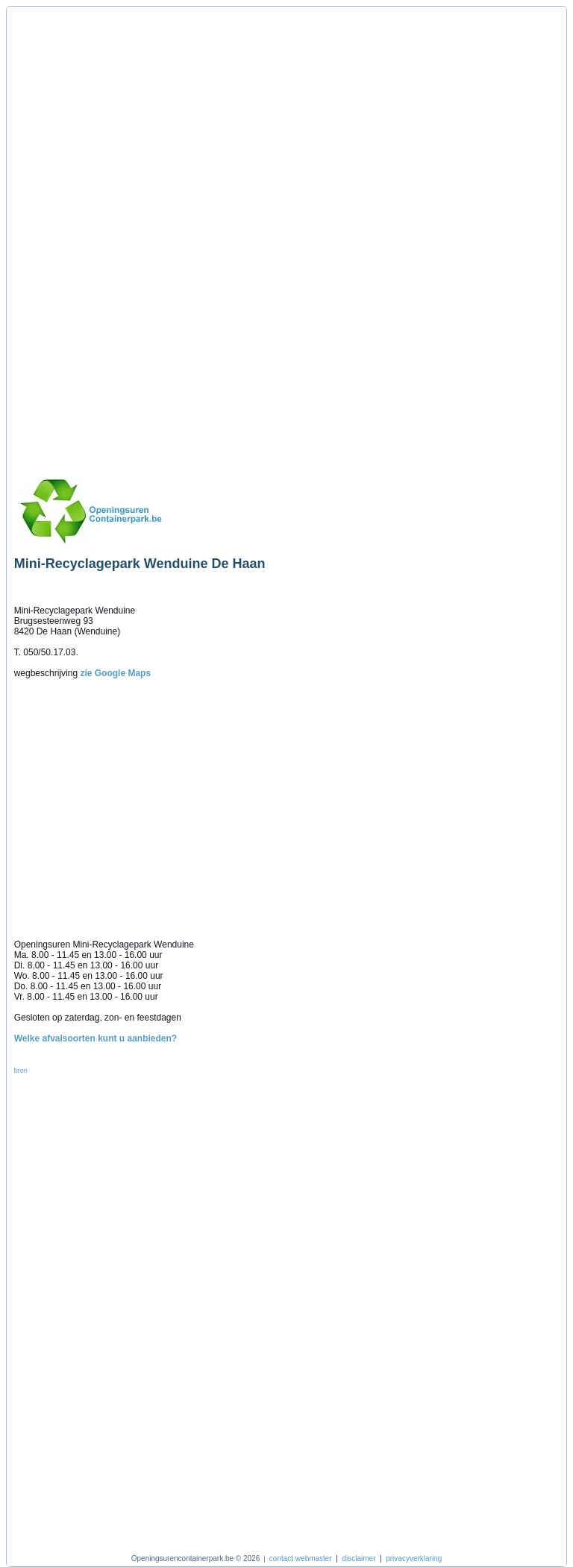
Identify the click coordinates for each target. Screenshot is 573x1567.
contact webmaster (300, 1558)
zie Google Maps (115, 673)
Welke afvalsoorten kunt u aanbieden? (96, 1038)
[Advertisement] (84, 236)
